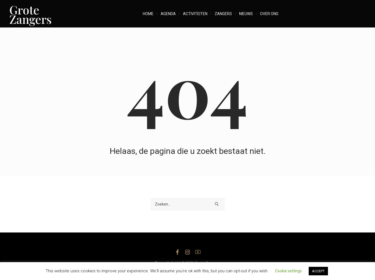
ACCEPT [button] (318, 271)
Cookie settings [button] (288, 271)
